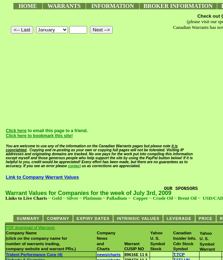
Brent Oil (187, 198)
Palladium (116, 198)
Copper (140, 198)
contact (74, 166)
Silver (72, 198)
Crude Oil (163, 198)
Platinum (92, 198)
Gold (56, 198)
